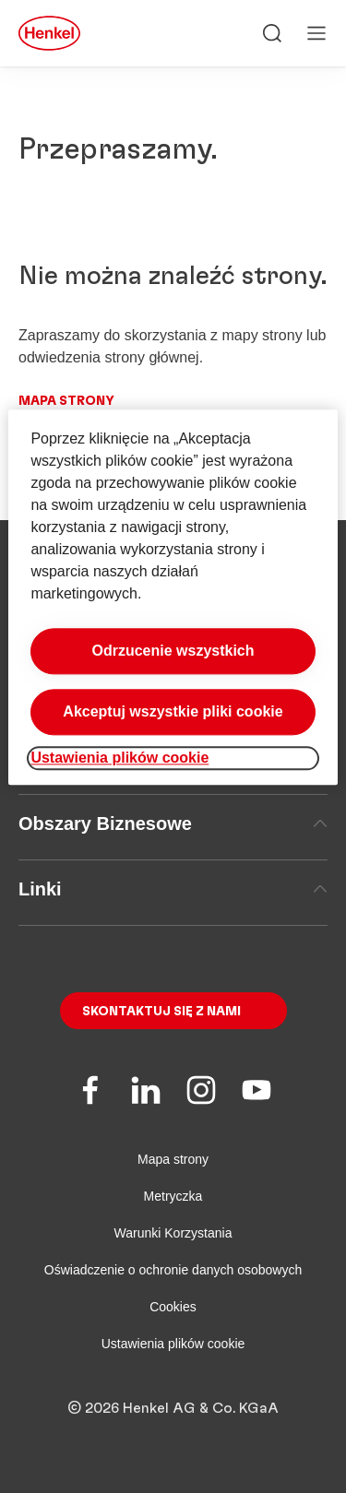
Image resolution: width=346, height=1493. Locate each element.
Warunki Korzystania (173, 1233)
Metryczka (173, 1196)
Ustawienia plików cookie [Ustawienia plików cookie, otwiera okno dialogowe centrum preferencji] (119, 757)
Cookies (173, 1306)
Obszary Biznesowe (173, 823)
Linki (173, 889)
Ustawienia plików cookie (173, 1343)
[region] (172, 597)
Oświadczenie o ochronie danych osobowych (173, 1269)
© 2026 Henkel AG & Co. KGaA (173, 1408)
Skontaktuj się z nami (161, 1011)
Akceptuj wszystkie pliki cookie (172, 711)
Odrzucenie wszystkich (172, 650)
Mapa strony (66, 401)
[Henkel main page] (49, 33)
